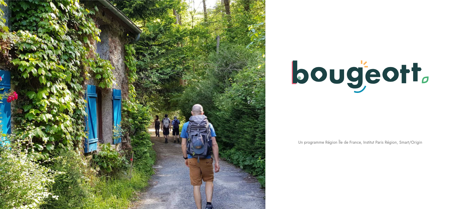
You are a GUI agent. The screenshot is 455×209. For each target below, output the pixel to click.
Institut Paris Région (380, 142)
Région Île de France (343, 142)
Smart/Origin (410, 142)
